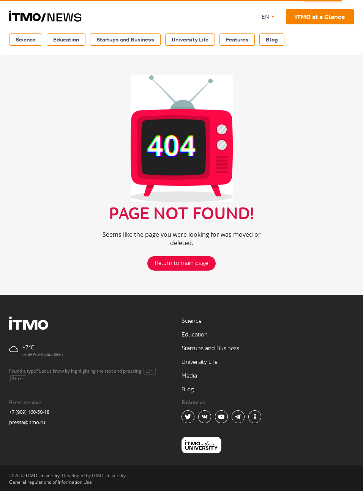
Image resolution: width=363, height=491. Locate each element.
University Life (190, 39)
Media (189, 375)
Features (237, 39)
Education (66, 39)
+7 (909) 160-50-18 (29, 411)
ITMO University (43, 475)
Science (26, 39)
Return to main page (181, 263)
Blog (272, 39)
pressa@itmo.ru (27, 422)
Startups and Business (125, 39)
